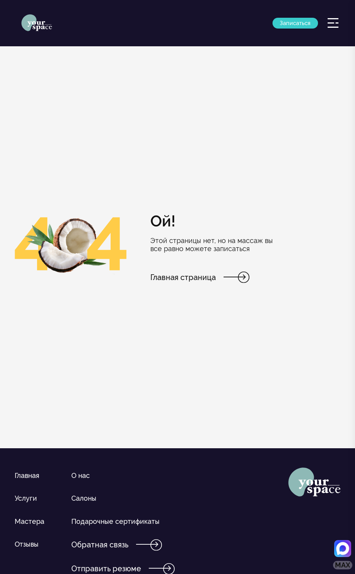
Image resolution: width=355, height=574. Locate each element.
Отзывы (27, 544)
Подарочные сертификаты (115, 521)
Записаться (295, 23)
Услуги (26, 498)
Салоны (83, 498)
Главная (27, 475)
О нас (80, 475)
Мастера (29, 521)
